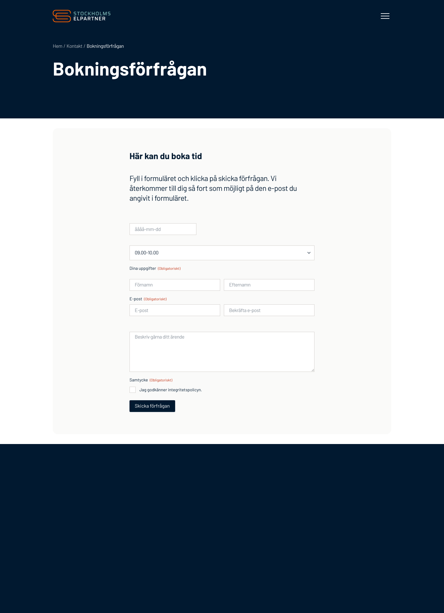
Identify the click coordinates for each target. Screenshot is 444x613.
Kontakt (74, 46)
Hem (57, 46)
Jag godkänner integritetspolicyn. (170, 389)
